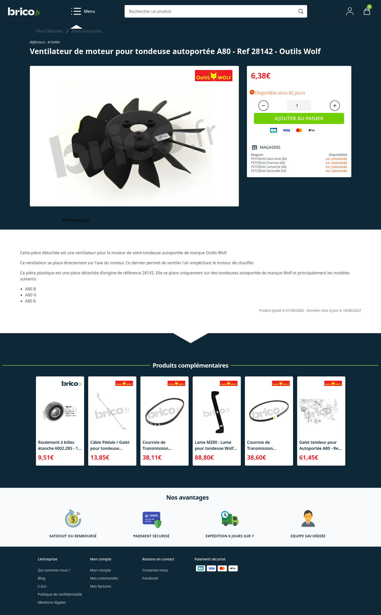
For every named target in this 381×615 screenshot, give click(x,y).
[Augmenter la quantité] (335, 105)
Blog (41, 578)
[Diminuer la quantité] (263, 105)
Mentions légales (52, 602)
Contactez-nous (155, 570)
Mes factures (100, 586)
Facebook (150, 578)
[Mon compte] (350, 11)
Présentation (76, 220)
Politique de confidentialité (60, 594)
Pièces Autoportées (87, 31)
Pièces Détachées (49, 31)
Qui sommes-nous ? (54, 570)
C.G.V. (42, 586)
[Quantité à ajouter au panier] (299, 105)
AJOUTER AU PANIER (299, 118)
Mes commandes (104, 578)
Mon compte (100, 570)
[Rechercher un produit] (211, 11)
